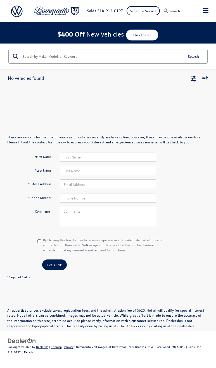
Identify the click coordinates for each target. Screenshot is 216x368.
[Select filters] (193, 78)
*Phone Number (39, 197)
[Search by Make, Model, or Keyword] (102, 56)
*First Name (43, 156)
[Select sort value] (203, 78)
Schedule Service (143, 10)
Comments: (43, 211)
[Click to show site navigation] (205, 11)
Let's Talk (54, 264)
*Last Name (43, 170)
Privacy (68, 347)
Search (193, 56)
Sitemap (56, 347)
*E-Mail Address (39, 184)
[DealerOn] (22, 340)
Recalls (29, 352)
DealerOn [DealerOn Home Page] (42, 347)
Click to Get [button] (142, 34)
